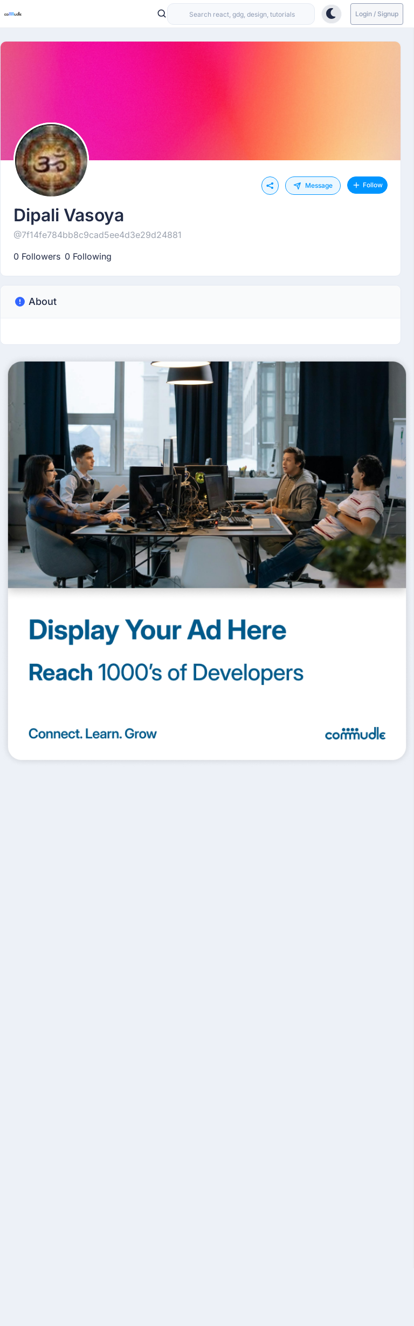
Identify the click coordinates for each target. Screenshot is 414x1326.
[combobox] (241, 14)
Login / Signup (376, 14)
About (35, 301)
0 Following (88, 256)
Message (313, 185)
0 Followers (36, 256)
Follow (367, 185)
